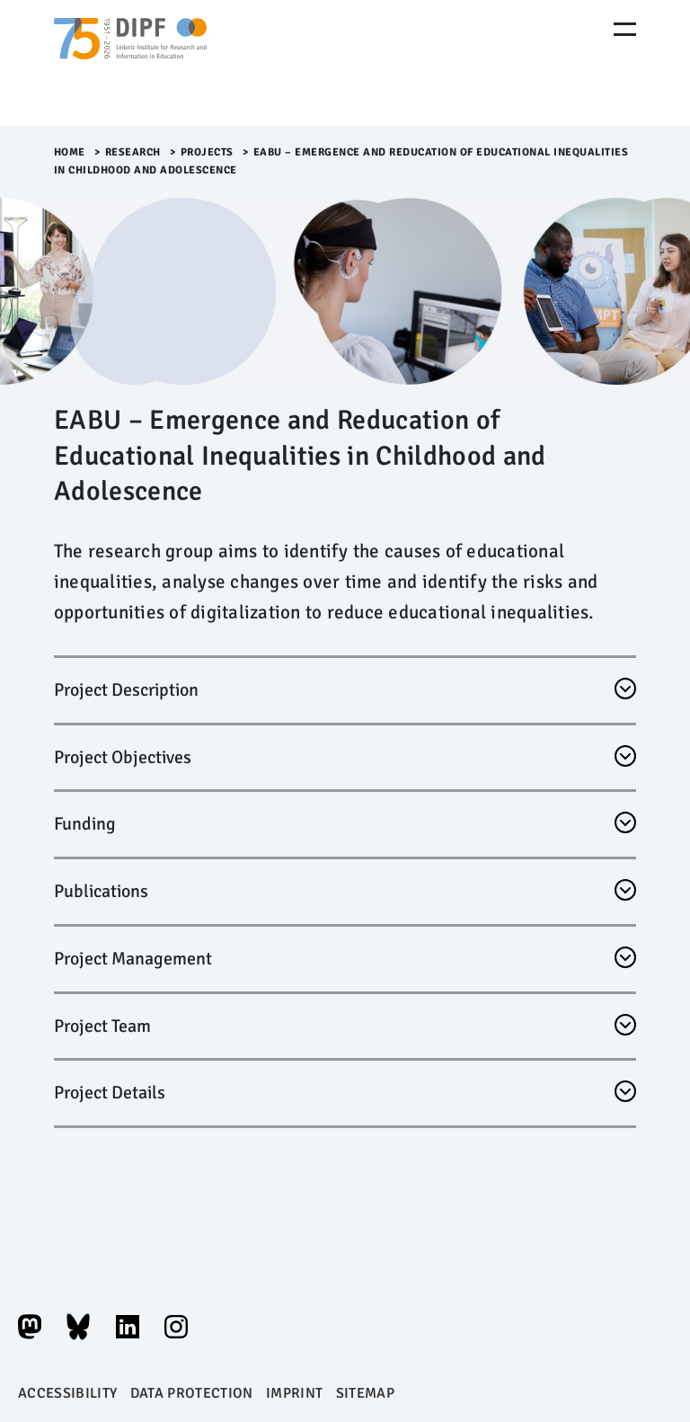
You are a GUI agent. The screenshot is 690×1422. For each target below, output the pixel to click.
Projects (207, 152)
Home (69, 152)
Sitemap (365, 1393)
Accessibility (67, 1393)
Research (133, 152)
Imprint (294, 1393)
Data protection (191, 1393)
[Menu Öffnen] (625, 29)
